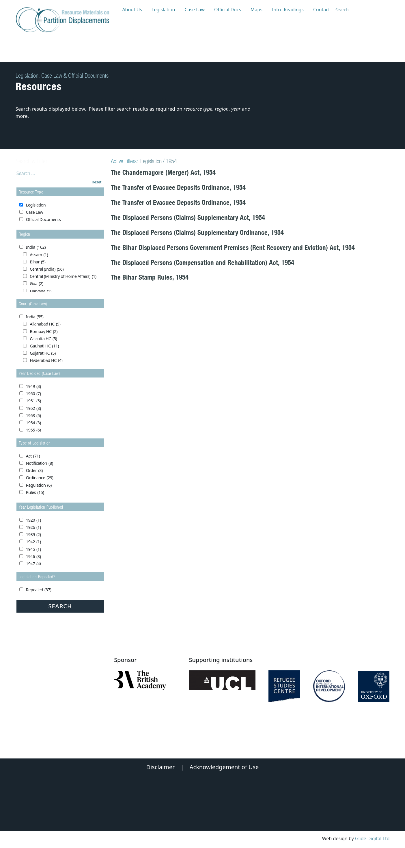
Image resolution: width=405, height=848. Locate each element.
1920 (33, 520)
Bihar (37, 262)
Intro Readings (288, 9)
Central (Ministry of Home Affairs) (63, 276)
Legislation (163, 9)
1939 (33, 534)
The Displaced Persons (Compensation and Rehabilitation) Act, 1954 (202, 262)
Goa (36, 283)
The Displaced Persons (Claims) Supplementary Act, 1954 (188, 217)
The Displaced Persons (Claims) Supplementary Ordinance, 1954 (197, 232)
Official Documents (43, 219)
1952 (33, 408)
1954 (33, 423)
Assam (39, 255)
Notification (39, 463)
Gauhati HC (44, 346)
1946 (33, 556)
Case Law (194, 9)
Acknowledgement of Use (224, 767)
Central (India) (47, 269)
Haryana (40, 291)
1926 (33, 527)
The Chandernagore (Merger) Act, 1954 (163, 172)
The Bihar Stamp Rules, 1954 (149, 277)
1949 (33, 386)
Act (33, 456)
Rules (35, 492)
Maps (256, 9)
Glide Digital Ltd (372, 838)
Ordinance (39, 478)
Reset (97, 182)
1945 (33, 549)
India (36, 247)
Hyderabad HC (46, 360)
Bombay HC (43, 331)
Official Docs (227, 9)
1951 (33, 401)
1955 (33, 430)
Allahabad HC (45, 324)
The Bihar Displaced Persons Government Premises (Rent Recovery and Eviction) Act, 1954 (233, 247)
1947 (33, 564)
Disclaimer (160, 767)
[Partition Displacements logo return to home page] (66, 20)
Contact (321, 9)
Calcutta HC (43, 339)
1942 (33, 542)
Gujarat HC (43, 353)
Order (34, 470)
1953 (33, 415)
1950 (33, 393)
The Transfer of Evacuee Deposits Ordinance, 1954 (178, 187)
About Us (132, 9)
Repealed (38, 590)
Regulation (39, 485)
